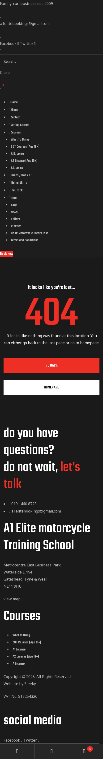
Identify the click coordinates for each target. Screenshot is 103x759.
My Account (17, 751)
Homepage (51, 387)
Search (51, 751)
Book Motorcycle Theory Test (29, 233)
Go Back (52, 366)
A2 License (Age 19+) (24, 161)
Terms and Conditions (24, 240)
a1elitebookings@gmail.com (25, 23)
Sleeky (30, 683)
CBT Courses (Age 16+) (25, 146)
